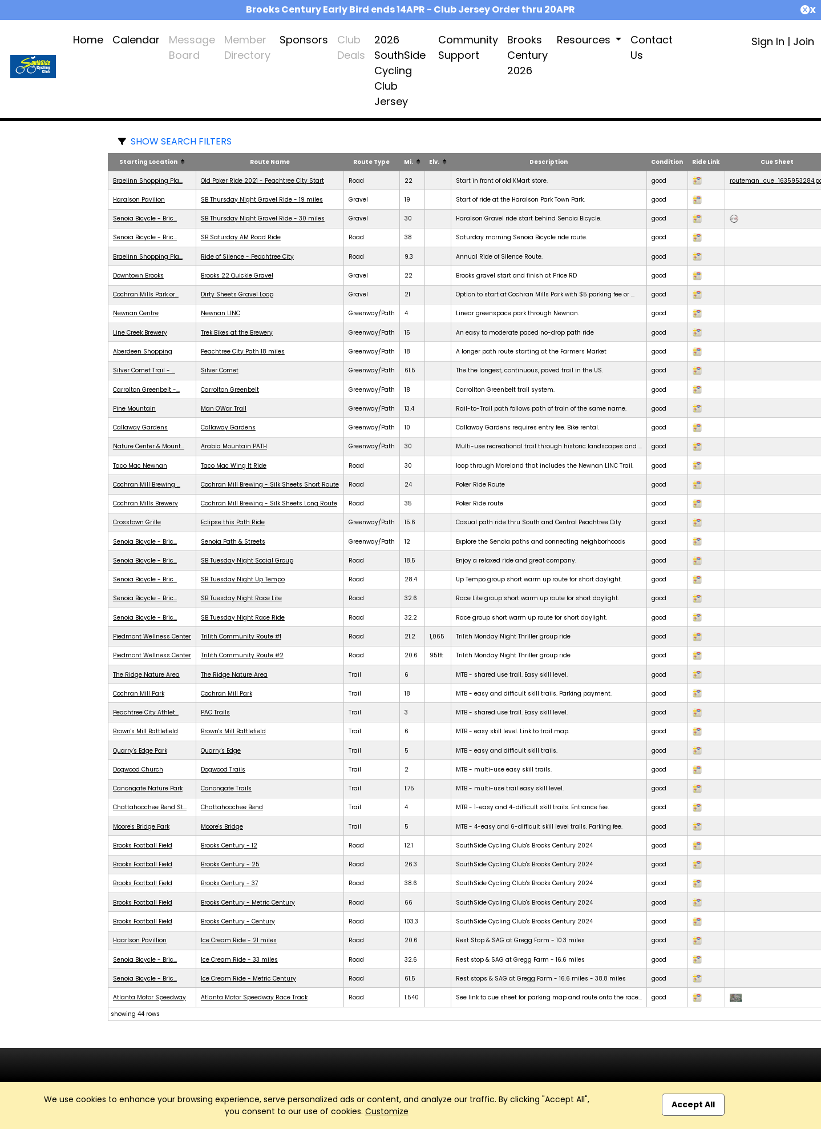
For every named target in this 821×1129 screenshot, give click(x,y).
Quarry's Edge (221, 750)
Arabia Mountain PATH (234, 446)
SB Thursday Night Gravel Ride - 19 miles (262, 199)
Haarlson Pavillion (140, 940)
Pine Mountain (134, 408)
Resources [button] (585, 40)
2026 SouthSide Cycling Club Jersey (400, 71)
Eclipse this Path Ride (233, 522)
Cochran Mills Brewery (145, 503)
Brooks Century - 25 (230, 864)
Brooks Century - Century (238, 921)
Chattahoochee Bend (232, 807)
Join (803, 41)
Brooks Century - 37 (229, 883)
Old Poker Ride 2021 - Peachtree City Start (262, 180)
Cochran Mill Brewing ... (146, 484)
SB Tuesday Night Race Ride (243, 617)
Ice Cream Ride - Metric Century (248, 978)
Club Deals (351, 47)
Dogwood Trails (223, 769)
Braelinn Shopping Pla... (148, 180)
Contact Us (651, 47)
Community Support (468, 47)
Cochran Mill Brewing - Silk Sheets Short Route (270, 484)
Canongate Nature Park (148, 788)
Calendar (136, 40)
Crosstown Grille (137, 522)
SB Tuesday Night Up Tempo (243, 579)
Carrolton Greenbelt (230, 389)
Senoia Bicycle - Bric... (145, 218)
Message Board (192, 47)
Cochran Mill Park (138, 693)
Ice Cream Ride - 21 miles (239, 940)
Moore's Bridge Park (141, 826)
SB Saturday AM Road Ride (241, 237)
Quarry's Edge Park (140, 750)
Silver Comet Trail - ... (144, 370)
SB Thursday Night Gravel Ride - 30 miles (263, 218)
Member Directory (247, 47)
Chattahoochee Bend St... (150, 807)
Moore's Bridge (222, 826)
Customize (387, 1111)
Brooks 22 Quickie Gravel (237, 275)
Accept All (693, 1104)
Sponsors (304, 40)
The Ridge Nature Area (146, 674)
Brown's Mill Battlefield (145, 731)
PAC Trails (215, 712)
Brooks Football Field (142, 845)
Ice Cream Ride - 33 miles (239, 959)
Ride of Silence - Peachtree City (247, 256)
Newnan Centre (136, 313)
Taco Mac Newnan (140, 465)
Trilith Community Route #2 (242, 655)
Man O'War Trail (223, 408)
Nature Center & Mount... (148, 446)
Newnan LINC (220, 313)
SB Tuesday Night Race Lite (241, 598)
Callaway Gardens (140, 427)
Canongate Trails (226, 788)
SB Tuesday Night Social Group (247, 560)
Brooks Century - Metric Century (248, 902)
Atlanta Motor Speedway (149, 997)
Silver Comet (219, 370)
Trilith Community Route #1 (241, 636)
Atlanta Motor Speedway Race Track (254, 997)
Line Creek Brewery (140, 332)
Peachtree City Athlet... (146, 712)
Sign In (767, 41)
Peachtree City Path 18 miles (243, 351)
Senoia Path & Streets (233, 541)
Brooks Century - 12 (229, 845)
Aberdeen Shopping (142, 351)
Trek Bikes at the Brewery (237, 332)
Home (88, 40)
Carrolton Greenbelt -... (146, 389)
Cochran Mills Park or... (146, 294)
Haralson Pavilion (139, 199)
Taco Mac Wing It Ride (233, 465)
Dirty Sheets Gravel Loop (237, 294)
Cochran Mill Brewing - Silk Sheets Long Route (269, 503)
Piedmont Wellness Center (152, 636)
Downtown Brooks (138, 275)
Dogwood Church (138, 769)
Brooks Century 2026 (527, 55)
